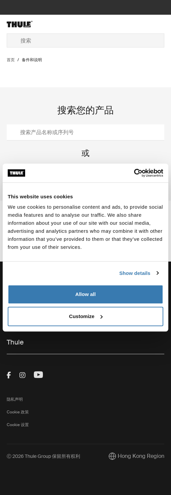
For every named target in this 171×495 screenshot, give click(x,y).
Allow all (85, 294)
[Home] (33, 24)
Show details (135, 273)
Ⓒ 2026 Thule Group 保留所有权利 (43, 456)
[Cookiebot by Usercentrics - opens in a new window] (134, 173)
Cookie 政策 (18, 412)
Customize (86, 316)
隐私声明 (15, 399)
